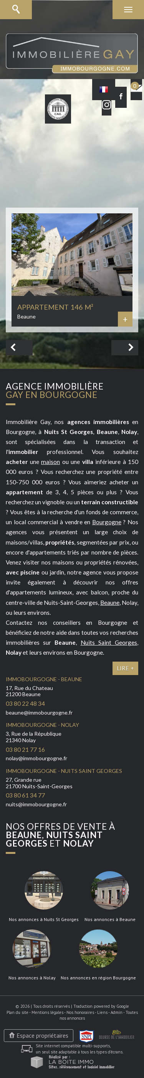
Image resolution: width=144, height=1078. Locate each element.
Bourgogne (106, 521)
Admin (116, 1012)
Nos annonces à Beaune (110, 919)
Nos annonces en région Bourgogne (98, 978)
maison (50, 461)
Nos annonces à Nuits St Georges (44, 919)
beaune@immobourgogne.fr (39, 712)
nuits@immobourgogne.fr (36, 804)
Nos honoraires (80, 1012)
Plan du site (17, 1012)
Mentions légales (47, 1012)
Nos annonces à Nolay (32, 978)
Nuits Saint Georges (109, 642)
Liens (102, 1012)
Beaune (109, 602)
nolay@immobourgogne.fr (36, 758)
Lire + (125, 668)
